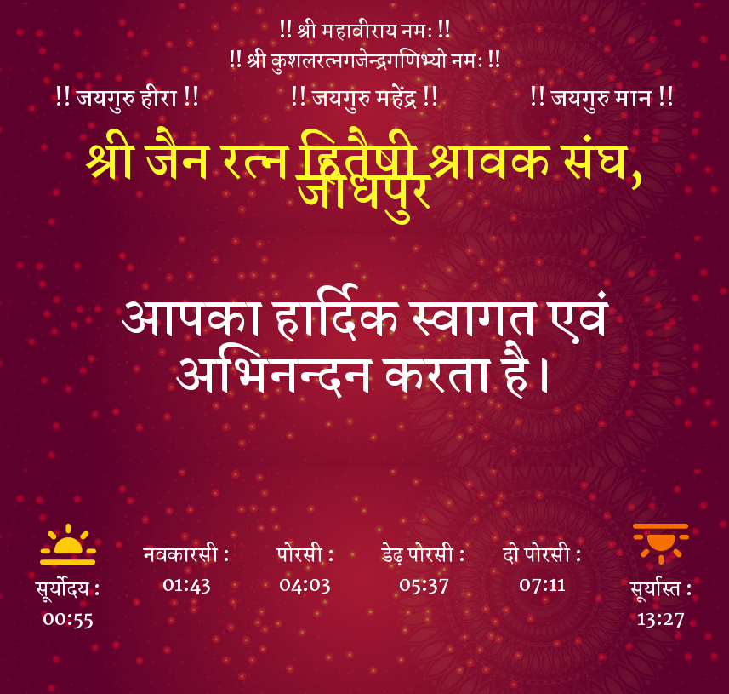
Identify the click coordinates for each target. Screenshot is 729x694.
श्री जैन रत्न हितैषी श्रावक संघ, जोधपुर (365, 178)
